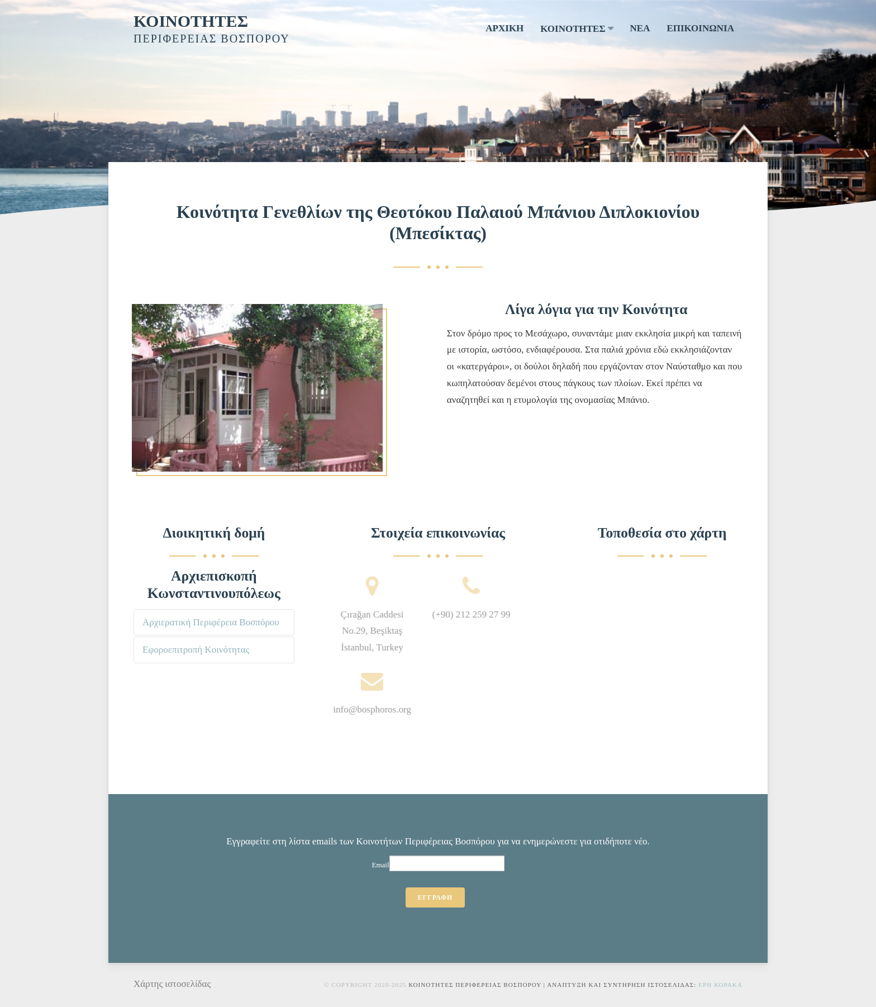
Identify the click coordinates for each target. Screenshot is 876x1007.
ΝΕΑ (640, 28)
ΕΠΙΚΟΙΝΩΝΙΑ (700, 28)
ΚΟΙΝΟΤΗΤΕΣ (191, 21)
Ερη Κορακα (720, 984)
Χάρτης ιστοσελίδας (172, 983)
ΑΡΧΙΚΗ (504, 28)
